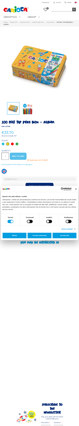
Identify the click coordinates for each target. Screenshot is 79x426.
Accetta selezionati (39, 235)
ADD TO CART (18, 156)
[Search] (63, 9)
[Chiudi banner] (76, 189)
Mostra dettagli (67, 229)
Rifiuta (14, 235)
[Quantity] (5, 156)
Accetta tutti (64, 235)
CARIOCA (32, 17)
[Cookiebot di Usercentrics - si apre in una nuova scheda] (62, 189)
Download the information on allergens (17, 164)
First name (45, 422)
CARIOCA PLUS (10, 17)
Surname (57, 422)
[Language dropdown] (75, 2)
